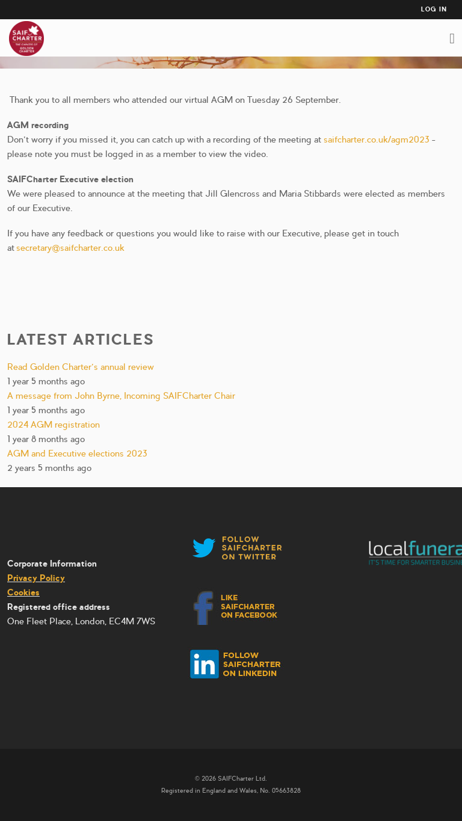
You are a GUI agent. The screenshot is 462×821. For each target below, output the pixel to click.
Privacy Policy (36, 578)
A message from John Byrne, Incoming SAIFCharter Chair (121, 395)
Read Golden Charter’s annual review (80, 366)
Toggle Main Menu (452, 38)
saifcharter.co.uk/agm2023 (377, 139)
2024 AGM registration (53, 424)
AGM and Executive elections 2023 (77, 453)
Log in (434, 9)
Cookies (23, 592)
